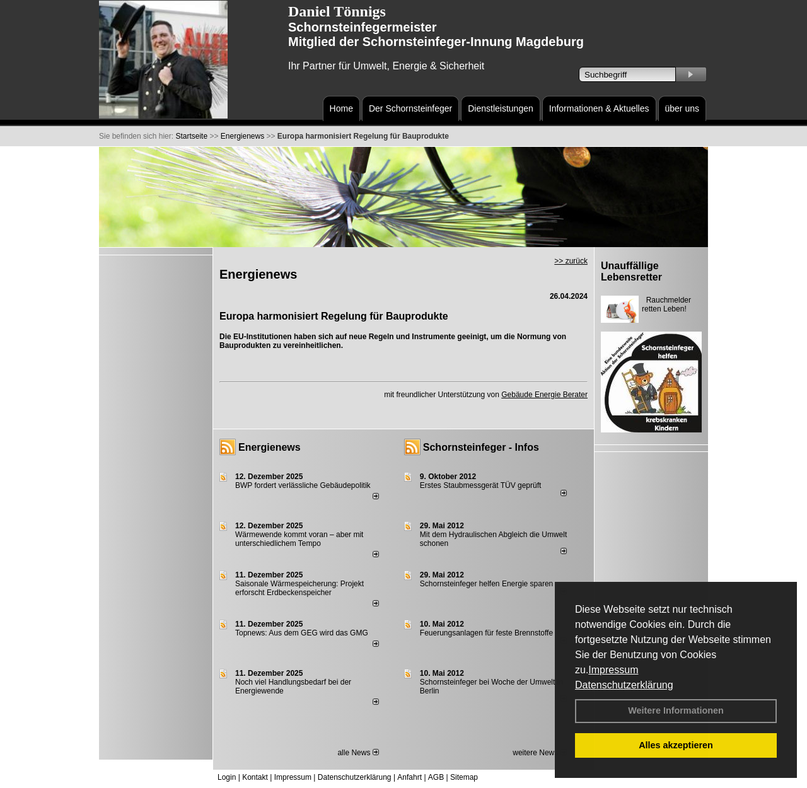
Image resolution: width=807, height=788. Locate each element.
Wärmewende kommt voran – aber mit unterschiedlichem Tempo (299, 539)
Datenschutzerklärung (624, 685)
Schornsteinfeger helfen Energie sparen (486, 583)
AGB (436, 777)
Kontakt (255, 777)
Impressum (613, 669)
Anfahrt (409, 777)
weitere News (539, 752)
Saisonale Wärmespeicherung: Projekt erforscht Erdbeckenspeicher (299, 588)
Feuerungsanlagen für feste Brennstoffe (486, 633)
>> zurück (571, 261)
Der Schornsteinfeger (410, 108)
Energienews (269, 447)
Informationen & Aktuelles (599, 108)
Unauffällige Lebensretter (631, 271)
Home (341, 108)
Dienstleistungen (500, 108)
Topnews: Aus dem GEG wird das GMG (301, 633)
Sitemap (464, 777)
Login (227, 777)
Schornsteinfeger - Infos (481, 447)
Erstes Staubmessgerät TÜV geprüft (481, 485)
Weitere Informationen (676, 710)
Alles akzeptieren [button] (676, 745)
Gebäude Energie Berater (544, 394)
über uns (682, 108)
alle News (357, 752)
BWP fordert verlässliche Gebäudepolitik (303, 485)
